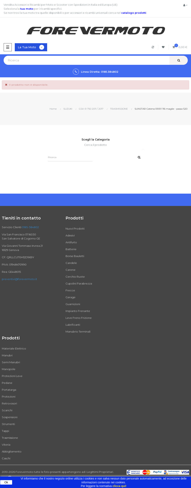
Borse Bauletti (75, 256)
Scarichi (7, 410)
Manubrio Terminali (78, 331)
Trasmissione (10, 437)
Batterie (71, 249)
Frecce (70, 290)
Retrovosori (9, 403)
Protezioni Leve (12, 376)
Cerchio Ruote (75, 276)
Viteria (6, 444)
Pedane (7, 382)
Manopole (8, 369)
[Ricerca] (70, 157)
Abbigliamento (11, 451)
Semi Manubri (11, 362)
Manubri (7, 355)
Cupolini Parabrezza (79, 283)
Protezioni (8, 396)
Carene (70, 269)
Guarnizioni (73, 304)
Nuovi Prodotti (75, 228)
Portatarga (9, 389)
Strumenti (8, 424)
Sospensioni (9, 417)
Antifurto (71, 242)
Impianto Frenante (78, 311)
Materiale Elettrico (14, 348)
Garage (70, 297)
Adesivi (70, 235)
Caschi (6, 458)
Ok (6, 482)
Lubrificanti (73, 324)
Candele (71, 262)
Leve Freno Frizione (79, 317)
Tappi (5, 430)
